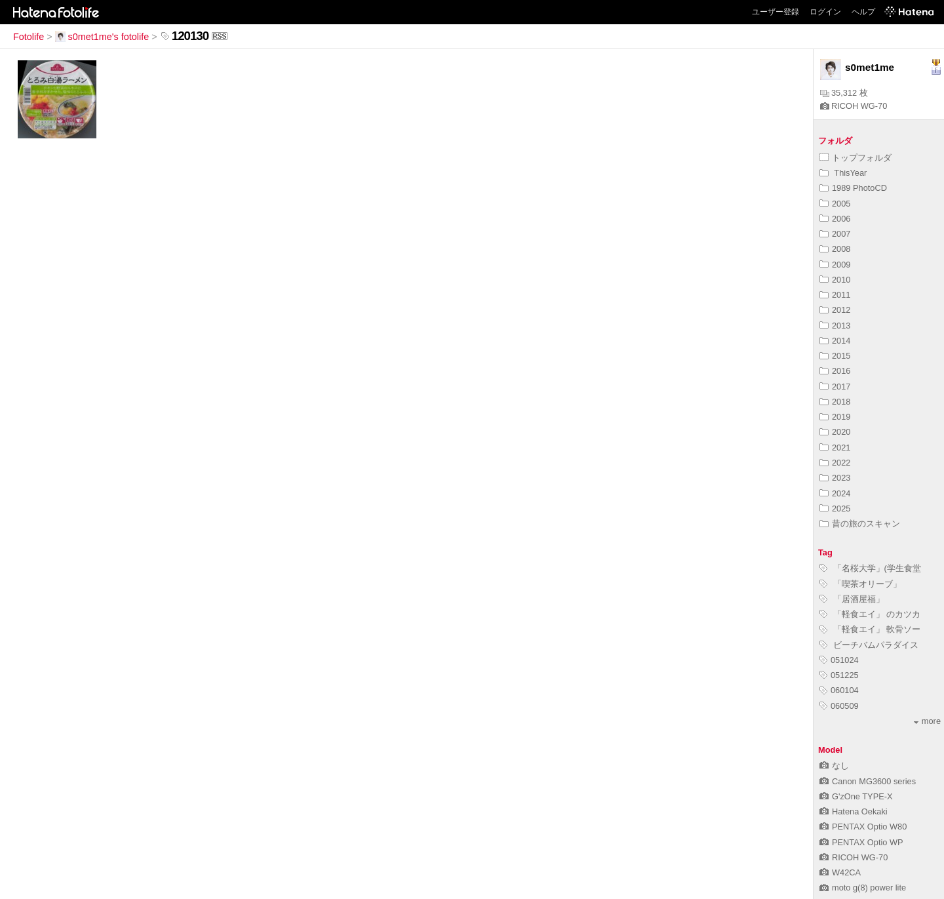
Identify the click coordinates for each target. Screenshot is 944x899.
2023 (834, 478)
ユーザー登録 (775, 11)
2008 (834, 249)
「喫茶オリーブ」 (860, 584)
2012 (834, 310)
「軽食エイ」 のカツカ (869, 614)
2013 (834, 325)
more (927, 721)
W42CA (840, 872)
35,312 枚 (844, 93)
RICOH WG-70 (853, 106)
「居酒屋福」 (851, 599)
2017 (834, 386)
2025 (834, 508)
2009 (834, 265)
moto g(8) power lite (862, 887)
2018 (834, 402)
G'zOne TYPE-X (856, 796)
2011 (834, 295)
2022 (834, 463)
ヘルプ (863, 11)
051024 (839, 660)
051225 (839, 675)
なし (834, 765)
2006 (834, 219)
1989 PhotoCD (853, 188)
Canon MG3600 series (867, 781)
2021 (834, 447)
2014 (834, 341)
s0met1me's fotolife (102, 36)
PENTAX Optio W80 (863, 826)
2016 (834, 371)
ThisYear (843, 173)
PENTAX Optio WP (861, 842)
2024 (834, 493)
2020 (834, 432)
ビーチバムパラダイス (868, 645)
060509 (839, 706)
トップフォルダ (855, 158)
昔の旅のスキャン (859, 524)
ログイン (825, 11)
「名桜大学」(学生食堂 (870, 568)
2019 (834, 417)
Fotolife (28, 36)
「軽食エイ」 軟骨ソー (869, 629)
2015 (834, 356)
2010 (834, 280)
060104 (839, 690)
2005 (834, 204)
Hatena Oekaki (853, 811)
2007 (834, 234)
